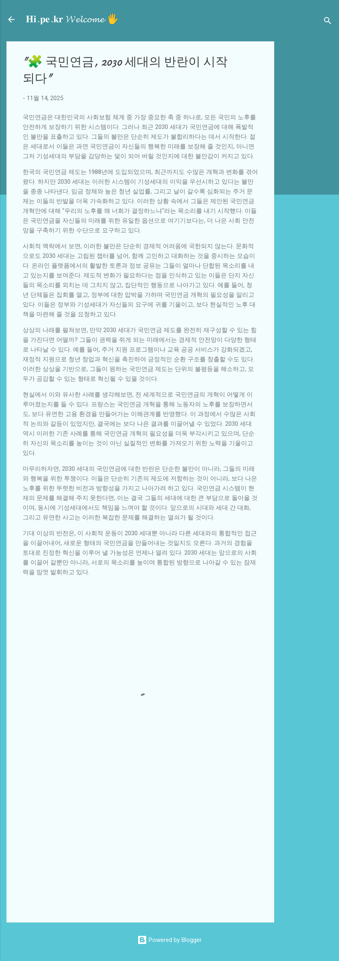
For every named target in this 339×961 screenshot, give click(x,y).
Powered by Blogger (169, 940)
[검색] (328, 22)
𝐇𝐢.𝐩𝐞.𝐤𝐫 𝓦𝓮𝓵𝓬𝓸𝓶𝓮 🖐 (72, 19)
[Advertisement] (310, 163)
